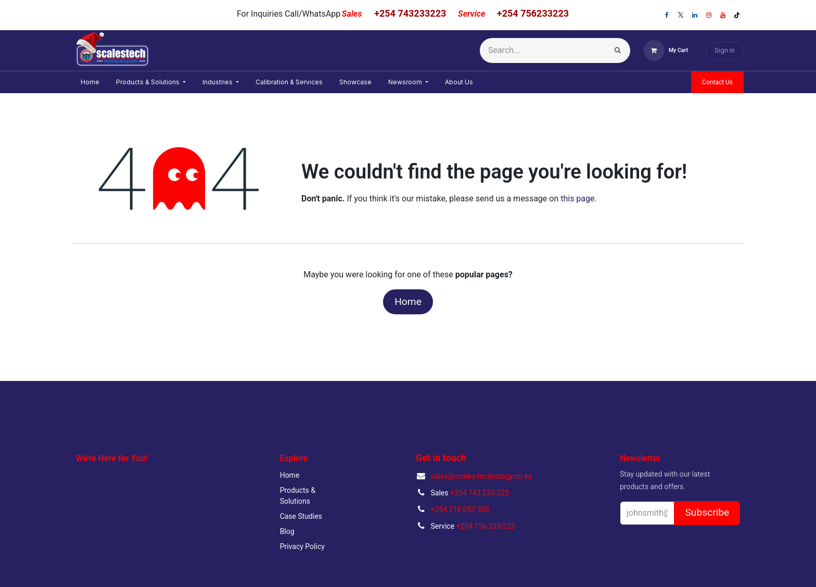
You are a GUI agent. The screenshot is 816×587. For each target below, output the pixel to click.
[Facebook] (666, 15)
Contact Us (717, 82)
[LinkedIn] (694, 15)
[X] (680, 15)
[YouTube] (723, 15)
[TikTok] (737, 15)
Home (408, 302)
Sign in (725, 50)
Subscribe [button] (707, 512)
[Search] (617, 50)
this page (577, 198)
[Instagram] (709, 15)
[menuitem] (90, 82)
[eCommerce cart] (665, 50)
